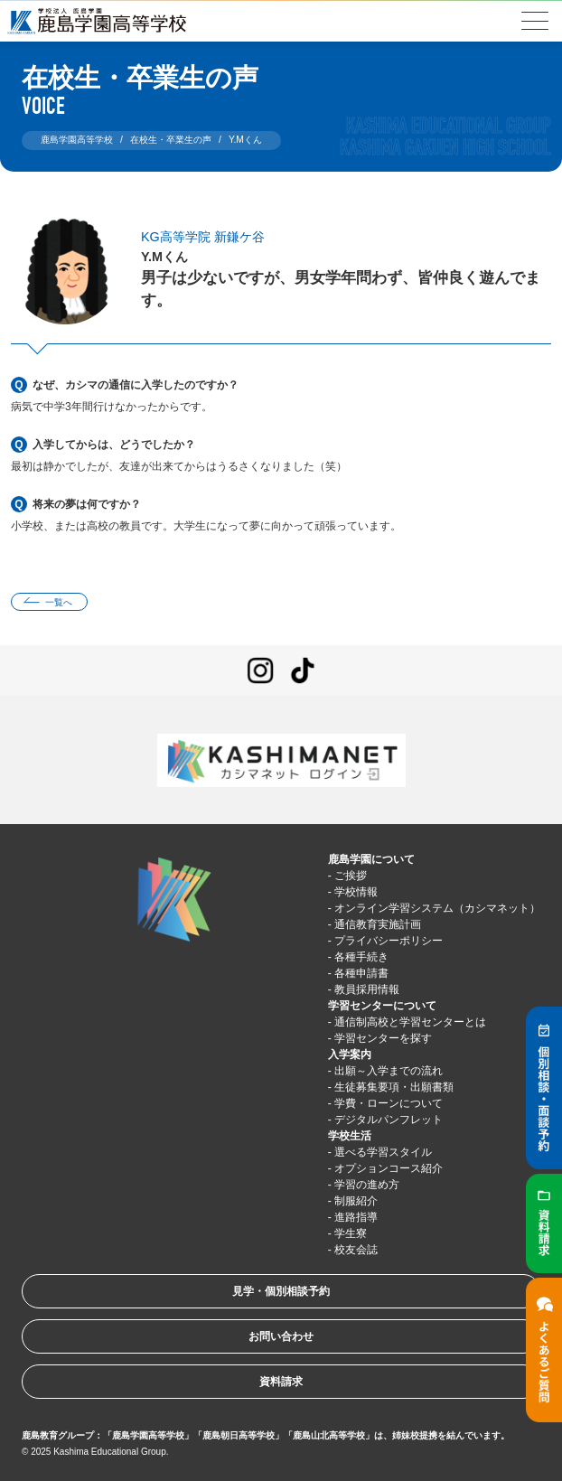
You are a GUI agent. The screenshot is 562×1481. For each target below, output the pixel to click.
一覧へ (58, 602)
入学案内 (349, 1054)
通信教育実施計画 (377, 924)
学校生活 (349, 1135)
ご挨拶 (350, 875)
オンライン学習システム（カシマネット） (437, 908)
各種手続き (361, 957)
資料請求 (281, 1381)
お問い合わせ (281, 1336)
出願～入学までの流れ (388, 1070)
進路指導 (356, 1217)
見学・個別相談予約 (281, 1291)
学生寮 (350, 1233)
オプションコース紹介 (388, 1168)
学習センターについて (382, 1005)
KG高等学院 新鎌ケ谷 (203, 237)
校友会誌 (356, 1249)
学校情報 (356, 892)
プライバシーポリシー (388, 940)
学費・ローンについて (388, 1103)
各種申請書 (361, 973)
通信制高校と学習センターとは (410, 1022)
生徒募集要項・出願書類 (394, 1087)
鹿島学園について (371, 859)
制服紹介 (356, 1201)
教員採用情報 (366, 989)
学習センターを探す (383, 1038)
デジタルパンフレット (388, 1119)
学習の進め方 (366, 1184)
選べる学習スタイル (383, 1152)
